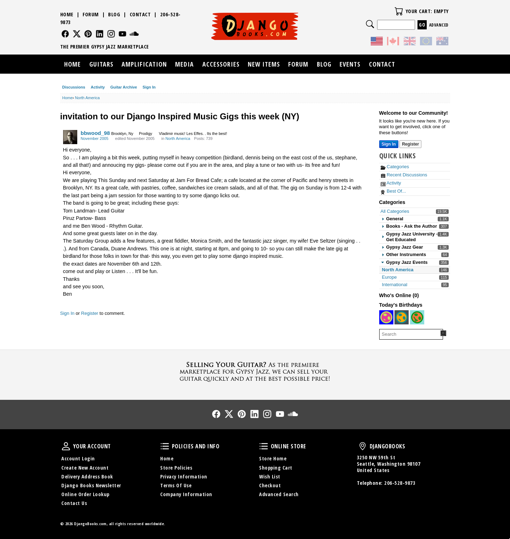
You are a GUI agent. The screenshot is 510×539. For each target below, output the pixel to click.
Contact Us (74, 503)
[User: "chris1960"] (386, 317)
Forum (91, 14)
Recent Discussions (404, 174)
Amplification (144, 64)
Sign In (149, 87)
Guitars (101, 64)
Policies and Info (164, 446)
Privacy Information (183, 476)
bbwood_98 (95, 133)
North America (398, 269)
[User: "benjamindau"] (417, 317)
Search (370, 24)
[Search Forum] (443, 333)
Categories (395, 166)
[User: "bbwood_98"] (70, 137)
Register (89, 313)
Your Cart (398, 11)
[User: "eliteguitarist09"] (401, 317)
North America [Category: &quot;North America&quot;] (178, 138)
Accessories (221, 64)
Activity (98, 87)
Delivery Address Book (87, 476)
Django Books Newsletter (91, 485)
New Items (264, 64)
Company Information (186, 494)
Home (66, 14)
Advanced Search (279, 494)
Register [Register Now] (410, 144)
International (395, 284)
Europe (389, 277)
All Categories (395, 211)
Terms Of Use (175, 485)
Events (350, 64)
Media (184, 64)
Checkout (270, 485)
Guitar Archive (123, 87)
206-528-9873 (399, 483)
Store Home (272, 458)
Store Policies (176, 467)
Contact (140, 14)
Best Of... (393, 191)
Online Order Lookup (85, 494)
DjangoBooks (362, 446)
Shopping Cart (275, 467)
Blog (114, 14)
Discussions (73, 87)
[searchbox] (411, 334)
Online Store (263, 446)
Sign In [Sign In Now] (389, 144)
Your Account (66, 446)
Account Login (78, 458)
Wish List (269, 476)
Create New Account (84, 467)
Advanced (439, 25)
